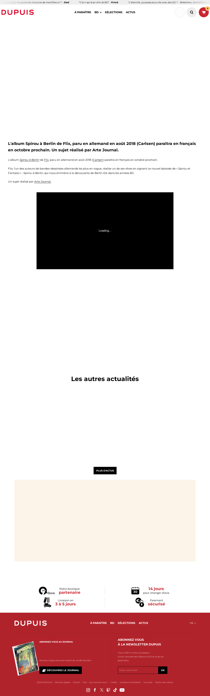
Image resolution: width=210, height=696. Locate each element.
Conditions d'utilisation (130, 682)
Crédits (114, 682)
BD (96, 12)
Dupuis (18, 12)
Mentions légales (62, 682)
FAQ (85, 682)
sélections (113, 12)
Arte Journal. (42, 181)
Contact (76, 682)
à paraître (83, 12)
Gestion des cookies (164, 682)
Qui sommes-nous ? (98, 682)
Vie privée (148, 682)
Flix (46, 159)
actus (130, 12)
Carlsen (98, 159)
